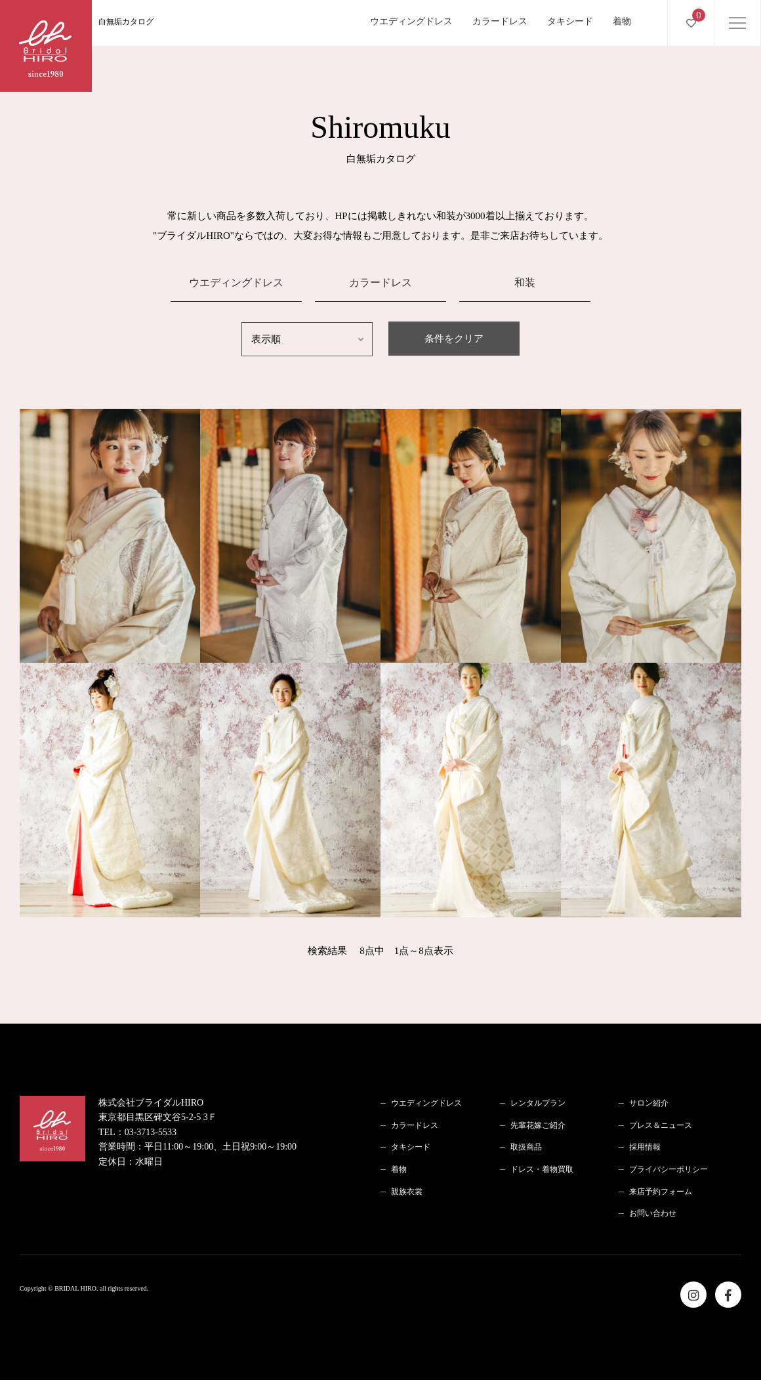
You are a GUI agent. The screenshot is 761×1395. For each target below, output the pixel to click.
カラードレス (499, 21)
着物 (622, 21)
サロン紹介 (648, 1103)
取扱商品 (526, 1147)
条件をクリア (453, 338)
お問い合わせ (652, 1213)
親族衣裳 (406, 1191)
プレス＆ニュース (660, 1125)
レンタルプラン (538, 1103)
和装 (524, 282)
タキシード (570, 21)
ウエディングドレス (411, 21)
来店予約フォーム (660, 1191)
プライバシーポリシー (668, 1169)
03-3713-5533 (150, 1132)
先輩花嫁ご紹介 (538, 1125)
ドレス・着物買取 (541, 1169)
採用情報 (645, 1147)
